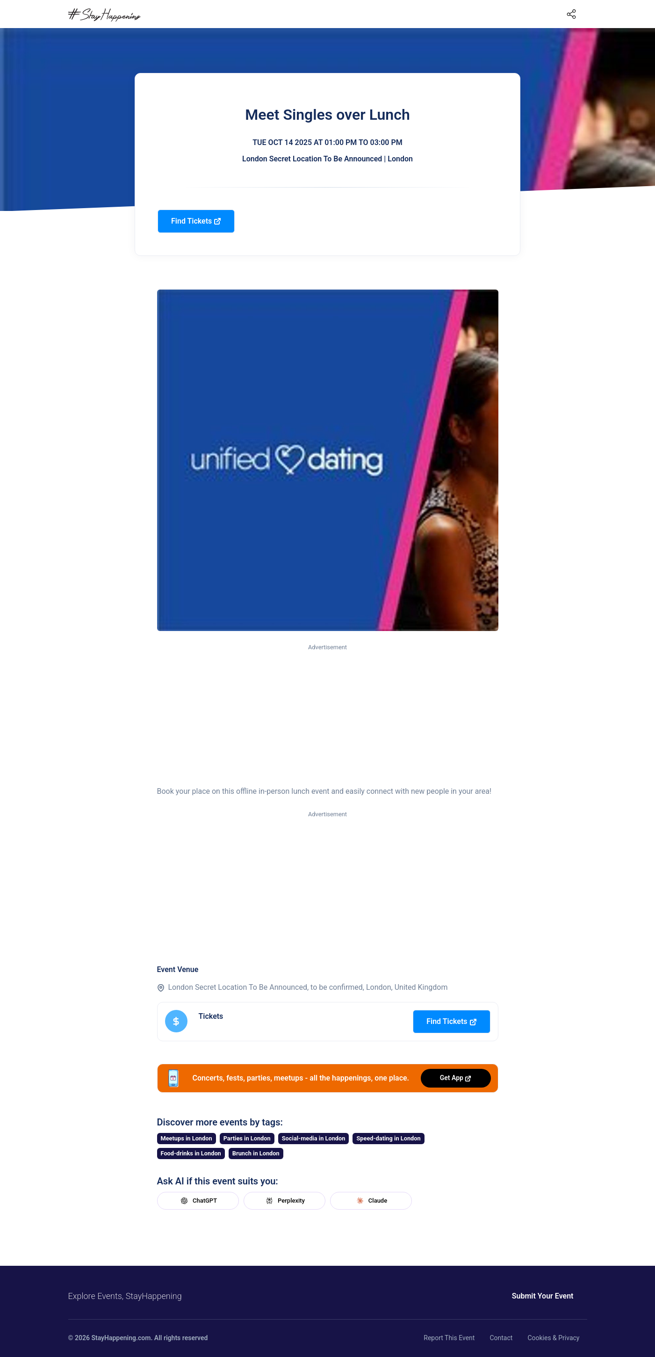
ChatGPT (198, 1200)
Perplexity (284, 1200)
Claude (370, 1200)
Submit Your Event (543, 1296)
